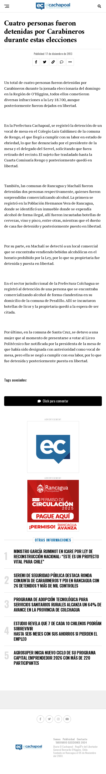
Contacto (82, 739)
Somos (57, 739)
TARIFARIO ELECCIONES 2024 (71, 742)
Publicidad (69, 739)
